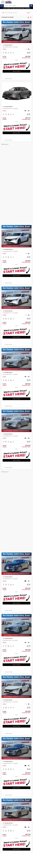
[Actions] (29, 45)
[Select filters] (28, 17)
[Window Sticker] (29, 52)
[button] (30, 32)
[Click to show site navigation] (31, 5)
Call (2, 5)
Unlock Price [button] (16, 71)
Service (6, 5)
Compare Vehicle (8, 78)
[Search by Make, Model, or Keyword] (15, 12)
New (10, 5)
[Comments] (28, 52)
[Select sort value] (30, 17)
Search (28, 12)
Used (14, 5)
